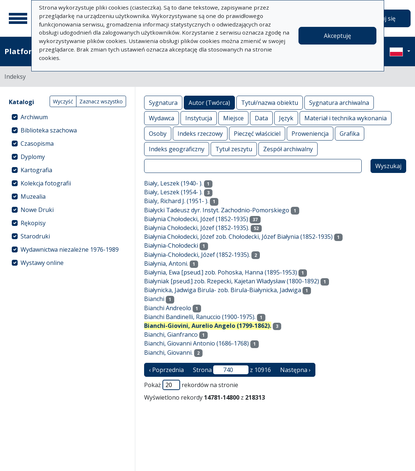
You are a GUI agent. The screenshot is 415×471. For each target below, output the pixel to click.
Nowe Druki (37, 210)
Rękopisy (33, 223)
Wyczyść (63, 101)
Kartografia (36, 170)
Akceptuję (337, 36)
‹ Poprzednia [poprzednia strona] (166, 370)
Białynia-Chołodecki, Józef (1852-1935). (197, 255)
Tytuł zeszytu (233, 149)
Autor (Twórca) (209, 102)
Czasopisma (37, 143)
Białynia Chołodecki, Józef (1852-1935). (196, 228)
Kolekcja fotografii (46, 183)
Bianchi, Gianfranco (171, 334)
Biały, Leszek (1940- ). (173, 183)
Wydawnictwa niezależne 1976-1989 (70, 249)
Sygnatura (163, 102)
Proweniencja (310, 133)
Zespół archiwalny (288, 149)
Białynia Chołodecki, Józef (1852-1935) (196, 219)
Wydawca (161, 118)
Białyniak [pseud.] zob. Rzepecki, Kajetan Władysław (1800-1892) (231, 281)
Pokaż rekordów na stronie (191, 385)
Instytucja (198, 118)
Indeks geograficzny (176, 149)
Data (261, 118)
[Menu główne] (18, 18)
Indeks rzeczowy (200, 133)
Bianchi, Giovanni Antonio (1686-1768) (196, 343)
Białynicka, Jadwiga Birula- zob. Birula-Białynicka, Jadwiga (222, 290)
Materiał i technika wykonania (345, 118)
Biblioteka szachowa (49, 130)
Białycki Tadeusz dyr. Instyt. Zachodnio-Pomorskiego (216, 210)
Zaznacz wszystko (101, 101)
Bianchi (154, 299)
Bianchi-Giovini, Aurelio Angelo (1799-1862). (207, 326)
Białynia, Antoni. (166, 263)
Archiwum (34, 117)
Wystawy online (42, 263)
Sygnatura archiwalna (339, 102)
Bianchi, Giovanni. (168, 352)
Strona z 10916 (232, 369)
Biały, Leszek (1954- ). (173, 192)
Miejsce (233, 118)
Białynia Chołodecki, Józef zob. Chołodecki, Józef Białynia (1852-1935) (238, 237)
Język (286, 118)
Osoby (158, 133)
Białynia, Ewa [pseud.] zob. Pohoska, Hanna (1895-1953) (220, 272)
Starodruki (35, 236)
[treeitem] (67, 117)
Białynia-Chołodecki (171, 245)
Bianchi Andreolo (167, 308)
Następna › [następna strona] (295, 370)
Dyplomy (33, 157)
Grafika (349, 133)
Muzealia (33, 196)
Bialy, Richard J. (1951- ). (176, 201)
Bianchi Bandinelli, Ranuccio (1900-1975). (199, 317)
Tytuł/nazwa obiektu (269, 102)
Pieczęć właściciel (257, 133)
